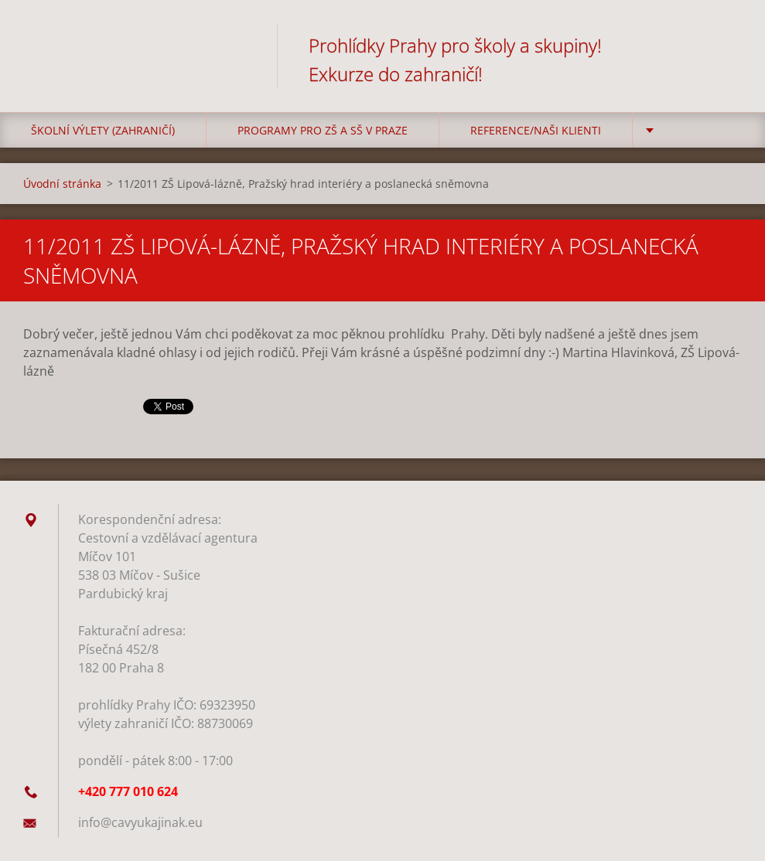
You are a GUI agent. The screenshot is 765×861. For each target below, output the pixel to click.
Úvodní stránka (62, 183)
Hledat (724, 45)
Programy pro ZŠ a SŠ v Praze (322, 130)
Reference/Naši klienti (535, 130)
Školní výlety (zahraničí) (103, 130)
